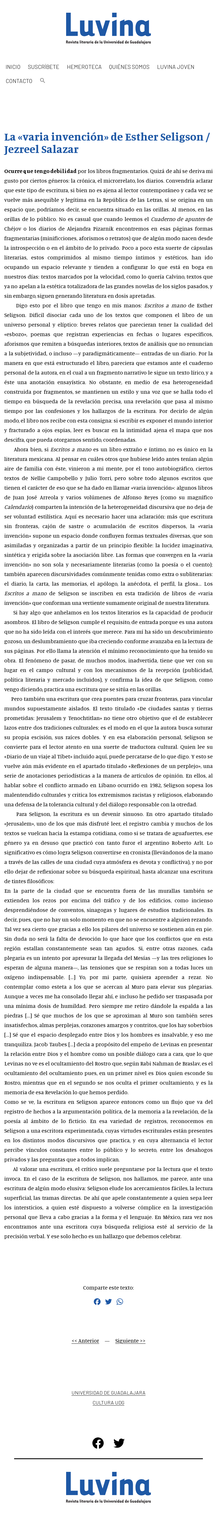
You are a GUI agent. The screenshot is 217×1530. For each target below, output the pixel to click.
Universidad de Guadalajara (108, 1392)
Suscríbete (43, 66)
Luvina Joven (175, 66)
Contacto (19, 80)
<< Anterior (85, 1340)
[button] (42, 81)
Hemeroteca (84, 66)
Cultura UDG (108, 1402)
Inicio (13, 66)
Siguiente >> (130, 1340)
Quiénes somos (129, 66)
